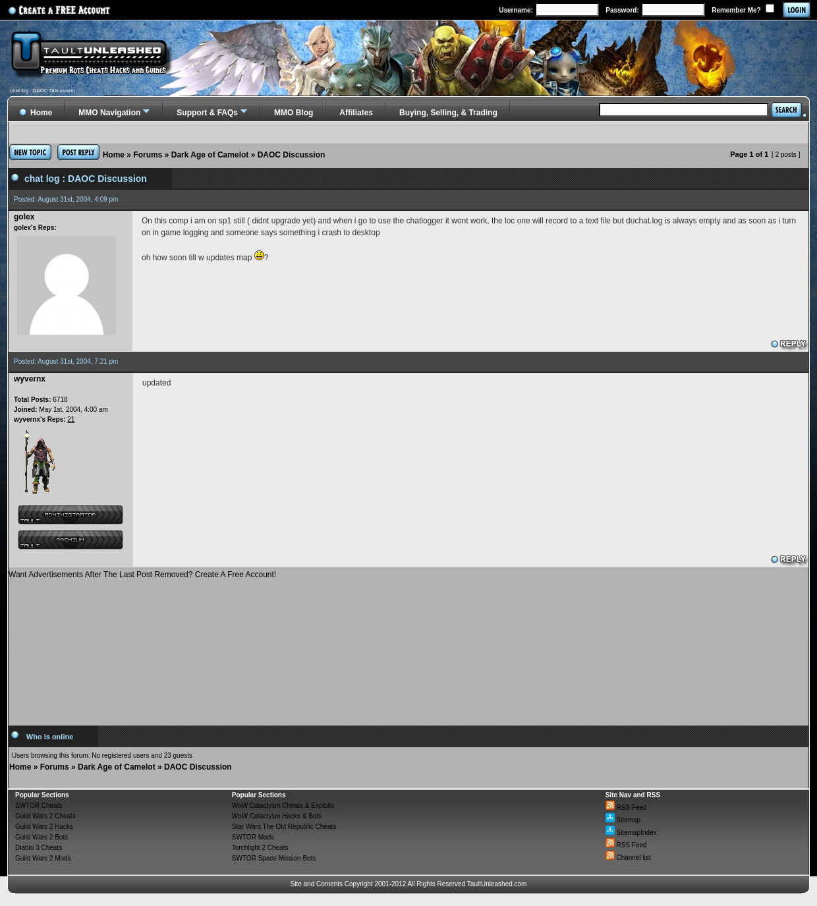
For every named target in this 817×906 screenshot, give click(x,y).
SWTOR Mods (253, 837)
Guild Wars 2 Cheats (45, 816)
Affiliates (356, 112)
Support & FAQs (207, 112)
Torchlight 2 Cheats (260, 847)
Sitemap (623, 820)
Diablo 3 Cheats (38, 847)
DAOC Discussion (291, 154)
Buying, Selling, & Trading (448, 112)
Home (114, 154)
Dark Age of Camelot (210, 154)
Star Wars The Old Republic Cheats (284, 826)
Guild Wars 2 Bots (41, 837)
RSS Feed (626, 807)
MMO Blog (293, 112)
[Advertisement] (408, 647)
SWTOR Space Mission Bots (274, 858)
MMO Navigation (109, 112)
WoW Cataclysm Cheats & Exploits (283, 805)
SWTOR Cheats (39, 805)
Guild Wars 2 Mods (43, 858)
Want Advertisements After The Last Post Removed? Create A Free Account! (142, 574)
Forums (147, 154)
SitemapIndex (631, 832)
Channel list (628, 857)
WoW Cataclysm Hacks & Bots (277, 816)
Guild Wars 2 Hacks (44, 826)
